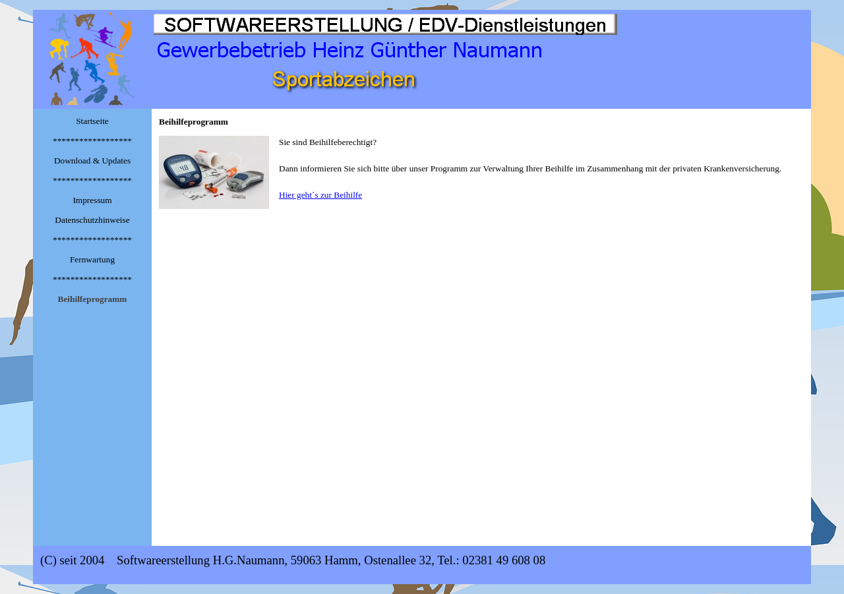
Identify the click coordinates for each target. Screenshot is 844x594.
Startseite (92, 121)
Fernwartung (92, 259)
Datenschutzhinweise (92, 220)
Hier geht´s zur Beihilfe (320, 195)
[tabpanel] (481, 172)
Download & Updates (92, 160)
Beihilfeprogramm (92, 299)
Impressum (92, 200)
